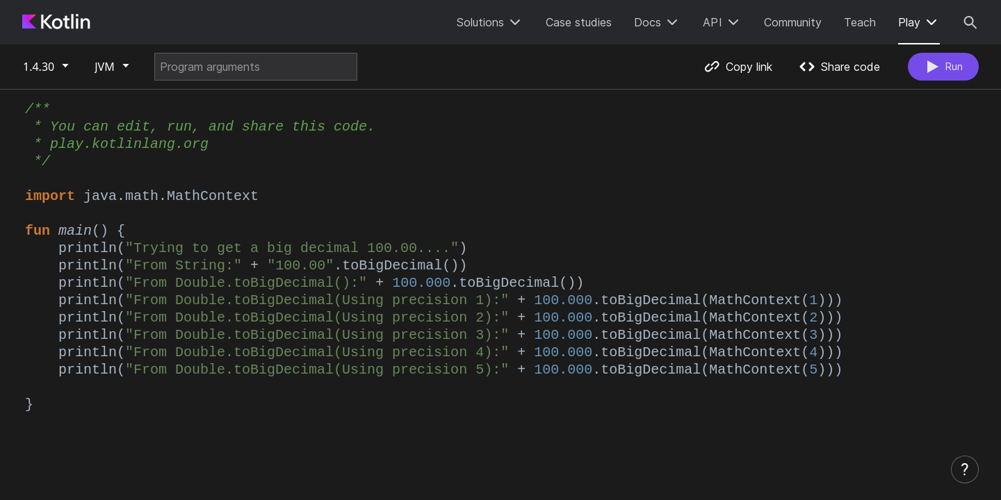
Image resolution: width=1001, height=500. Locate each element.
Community (793, 22)
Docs (657, 22)
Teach (860, 22)
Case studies (579, 22)
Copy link (734, 66)
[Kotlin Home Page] (57, 22)
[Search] (970, 22)
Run (941, 66)
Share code (836, 66)
